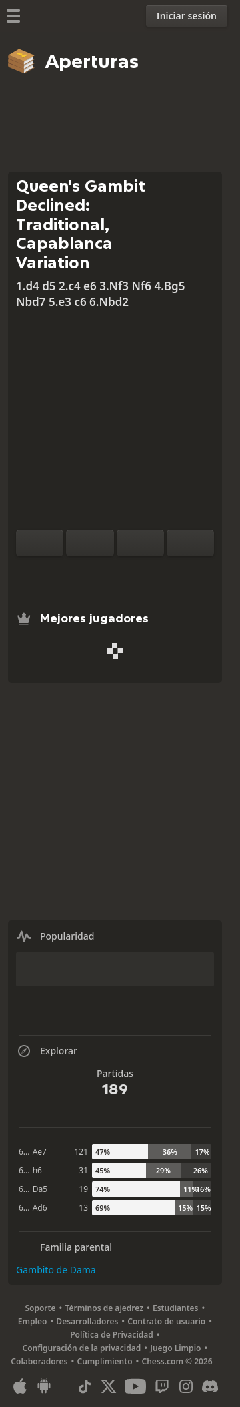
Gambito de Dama (56, 1269)
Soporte (40, 1308)
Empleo (32, 1321)
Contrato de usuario (166, 1321)
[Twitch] (162, 1386)
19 (83, 1189)
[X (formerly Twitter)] (109, 1386)
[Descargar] (136, 572)
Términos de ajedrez (104, 1308)
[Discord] (210, 1386)
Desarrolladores (87, 1321)
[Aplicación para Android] (44, 1386)
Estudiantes (176, 1308)
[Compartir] (158, 572)
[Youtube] (135, 1386)
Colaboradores (39, 1361)
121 (81, 1151)
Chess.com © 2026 (177, 1361)
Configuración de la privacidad (82, 1348)
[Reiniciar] (89, 543)
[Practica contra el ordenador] (72, 572)
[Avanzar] (190, 543)
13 (83, 1207)
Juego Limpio (175, 1348)
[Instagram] (186, 1386)
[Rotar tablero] (39, 543)
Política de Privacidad (111, 1334)
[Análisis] (94, 572)
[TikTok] (85, 1386)
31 (83, 1170)
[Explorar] (115, 572)
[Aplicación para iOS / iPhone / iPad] (20, 1386)
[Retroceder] (140, 543)
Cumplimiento (105, 1361)
